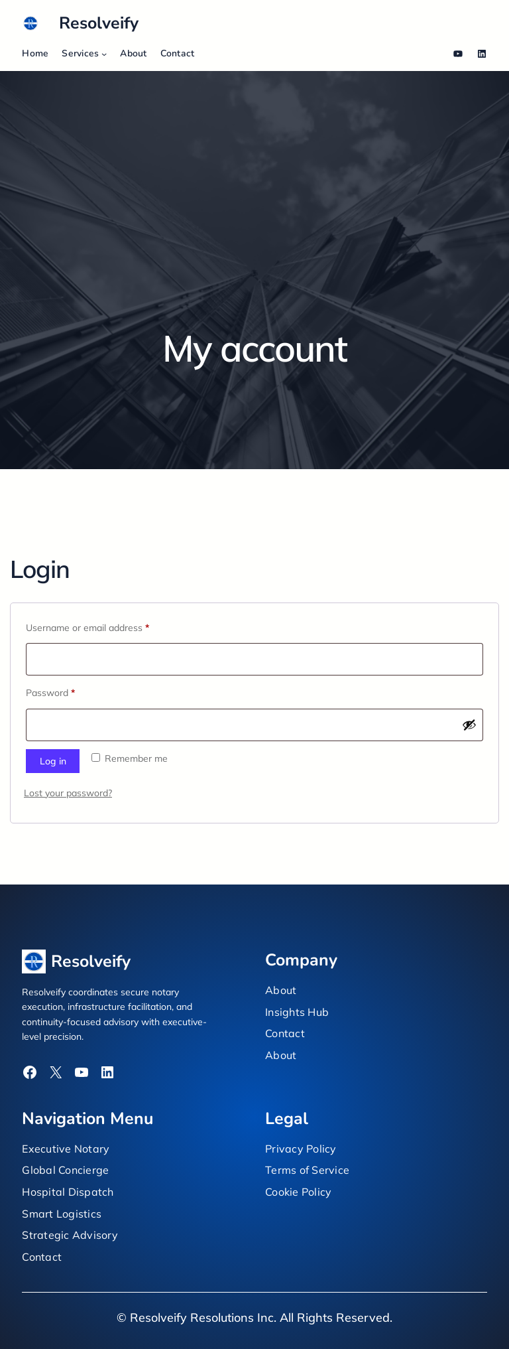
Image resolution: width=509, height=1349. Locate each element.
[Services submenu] (104, 53)
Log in (53, 761)
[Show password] (469, 724)
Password (69, 691)
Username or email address (106, 626)
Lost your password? (68, 793)
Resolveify (99, 23)
